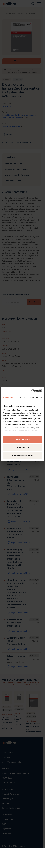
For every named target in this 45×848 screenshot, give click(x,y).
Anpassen (23, 447)
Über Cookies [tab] (36, 397)
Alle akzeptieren (22, 439)
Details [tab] (22, 397)
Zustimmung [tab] (8, 397)
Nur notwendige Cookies (22, 455)
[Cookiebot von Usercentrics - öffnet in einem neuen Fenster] (32, 390)
